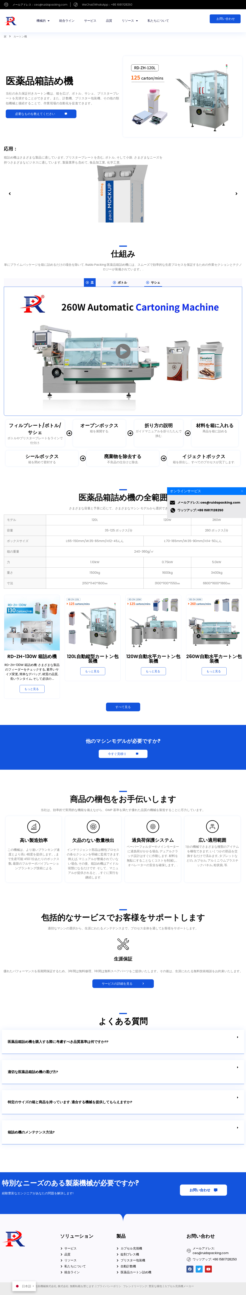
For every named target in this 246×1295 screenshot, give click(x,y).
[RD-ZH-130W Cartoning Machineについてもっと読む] (32, 689)
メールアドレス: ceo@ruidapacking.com (208, 502)
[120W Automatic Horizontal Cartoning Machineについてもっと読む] (153, 671)
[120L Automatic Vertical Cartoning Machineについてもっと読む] (92, 671)
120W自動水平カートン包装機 (153, 658)
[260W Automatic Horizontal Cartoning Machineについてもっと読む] (214, 671)
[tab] (90, 282)
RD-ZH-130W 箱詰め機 (32, 656)
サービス (90, 20)
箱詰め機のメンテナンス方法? (31, 1132)
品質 (109, 20)
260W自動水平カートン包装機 (214, 658)
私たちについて (158, 20)
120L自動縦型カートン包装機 (92, 658)
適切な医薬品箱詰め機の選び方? (33, 1071)
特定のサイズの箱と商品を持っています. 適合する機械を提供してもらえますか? (70, 1102)
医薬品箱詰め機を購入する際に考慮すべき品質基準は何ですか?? (58, 1041)
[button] (9, 194)
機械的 (43, 20)
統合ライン (67, 20)
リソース (130, 20)
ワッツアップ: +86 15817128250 (200, 510)
